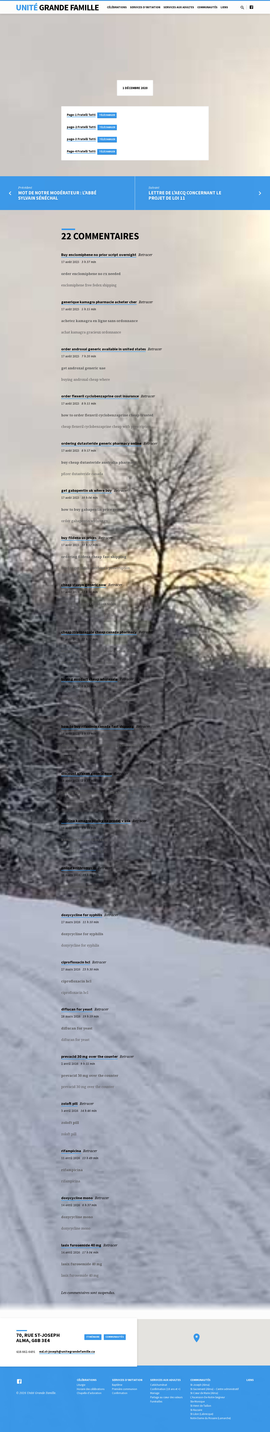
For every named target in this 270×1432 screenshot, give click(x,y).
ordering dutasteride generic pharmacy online (101, 445)
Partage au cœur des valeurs (166, 1397)
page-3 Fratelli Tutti (81, 140)
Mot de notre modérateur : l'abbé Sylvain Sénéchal (57, 197)
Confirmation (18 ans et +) (165, 1389)
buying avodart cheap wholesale (89, 681)
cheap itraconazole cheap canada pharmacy (99, 634)
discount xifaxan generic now (86, 775)
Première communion (124, 1389)
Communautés (207, 7)
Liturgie (81, 1385)
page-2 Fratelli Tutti (81, 127)
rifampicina (71, 1152)
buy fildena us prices (78, 539)
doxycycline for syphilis (81, 916)
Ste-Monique (197, 1401)
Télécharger (109, 115)
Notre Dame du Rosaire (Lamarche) (210, 1418)
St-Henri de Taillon (200, 1406)
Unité (57, 7)
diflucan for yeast (76, 1011)
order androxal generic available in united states (103, 351)
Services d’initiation (145, 7)
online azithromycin (78, 869)
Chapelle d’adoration (89, 1393)
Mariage (154, 1393)
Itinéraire (87, 1337)
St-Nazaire (196, 1410)
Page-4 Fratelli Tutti (81, 153)
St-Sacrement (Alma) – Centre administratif (214, 1389)
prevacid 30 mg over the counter (89, 1058)
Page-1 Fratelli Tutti (81, 115)
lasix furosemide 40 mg (81, 1247)
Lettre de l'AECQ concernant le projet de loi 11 (184, 197)
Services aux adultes (178, 7)
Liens (224, 7)
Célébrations (117, 7)
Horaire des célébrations (90, 1389)
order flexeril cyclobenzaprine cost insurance (100, 398)
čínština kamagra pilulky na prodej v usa (95, 822)
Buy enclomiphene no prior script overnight (98, 256)
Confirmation (119, 1393)
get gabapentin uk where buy (86, 492)
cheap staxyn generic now (83, 586)
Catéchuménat (158, 1385)
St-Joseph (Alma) (200, 1385)
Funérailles (156, 1401)
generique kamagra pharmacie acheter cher (99, 303)
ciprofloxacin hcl (75, 964)
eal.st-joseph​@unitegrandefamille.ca (67, 1351)
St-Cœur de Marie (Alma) (204, 1393)
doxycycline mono (77, 1200)
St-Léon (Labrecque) (201, 1414)
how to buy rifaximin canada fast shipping (97, 728)
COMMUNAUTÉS (113, 1337)
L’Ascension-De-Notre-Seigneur (207, 1397)
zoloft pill (69, 1105)
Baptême (117, 1385)
